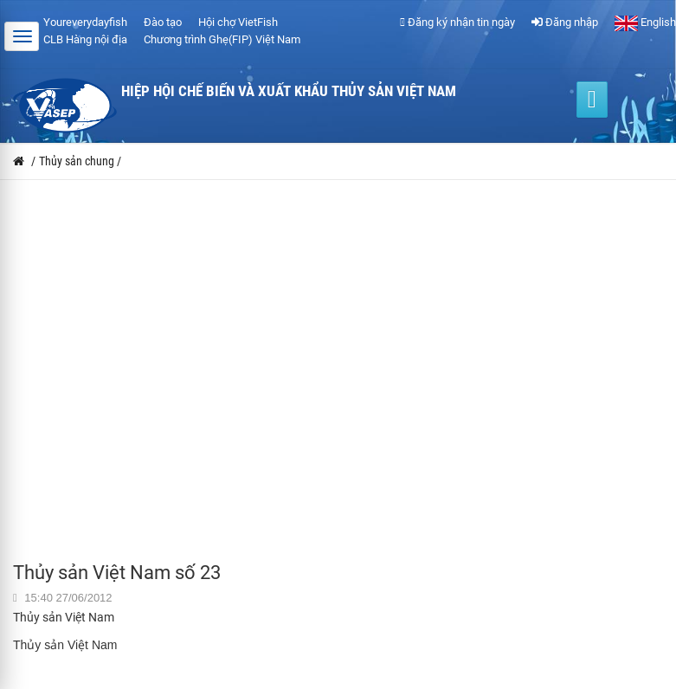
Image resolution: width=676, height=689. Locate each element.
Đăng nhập (564, 22)
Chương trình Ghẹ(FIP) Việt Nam (222, 39)
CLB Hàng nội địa (85, 39)
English (645, 22)
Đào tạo (163, 22)
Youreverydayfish (85, 22)
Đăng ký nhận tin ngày (457, 22)
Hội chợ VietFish (238, 22)
